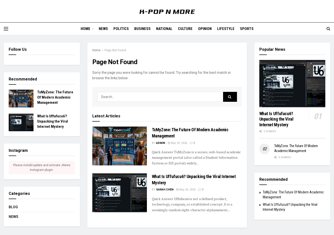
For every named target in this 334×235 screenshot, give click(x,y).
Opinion (205, 28)
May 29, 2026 (177, 143)
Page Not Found (115, 50)
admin (160, 143)
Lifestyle (225, 28)
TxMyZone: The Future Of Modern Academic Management (55, 97)
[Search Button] (230, 97)
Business (142, 28)
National (164, 28)
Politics (121, 28)
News (103, 28)
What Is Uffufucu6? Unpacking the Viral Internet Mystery (52, 121)
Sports (247, 28)
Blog (13, 207)
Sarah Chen (164, 189)
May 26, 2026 (186, 189)
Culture (185, 28)
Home (85, 28)
